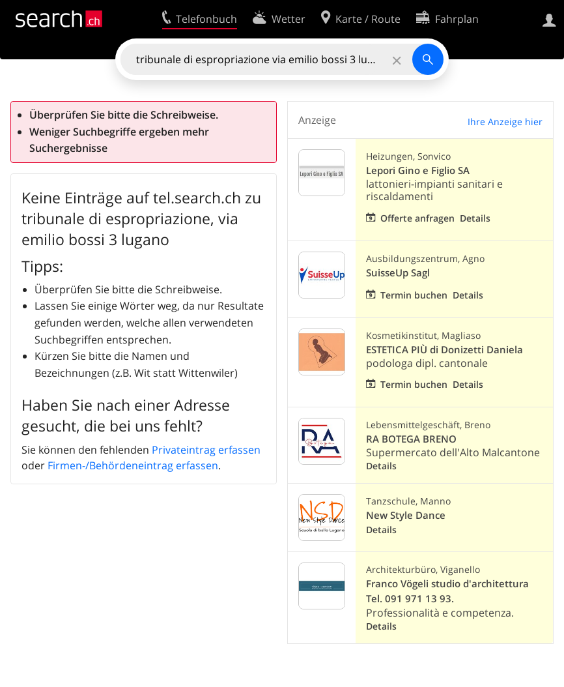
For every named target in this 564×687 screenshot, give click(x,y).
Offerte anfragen (417, 218)
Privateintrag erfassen (206, 450)
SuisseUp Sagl (398, 273)
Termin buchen (413, 295)
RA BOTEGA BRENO (411, 439)
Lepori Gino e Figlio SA (418, 170)
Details (475, 218)
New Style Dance (405, 515)
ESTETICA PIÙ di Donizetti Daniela (444, 350)
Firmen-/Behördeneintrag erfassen (133, 465)
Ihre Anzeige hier (505, 121)
